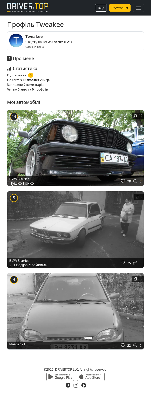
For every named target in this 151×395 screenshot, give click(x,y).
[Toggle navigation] (138, 8)
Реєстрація (120, 8)
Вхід (101, 8)
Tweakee (34, 36)
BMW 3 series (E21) (57, 42)
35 (129, 263)
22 (129, 345)
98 (129, 181)
